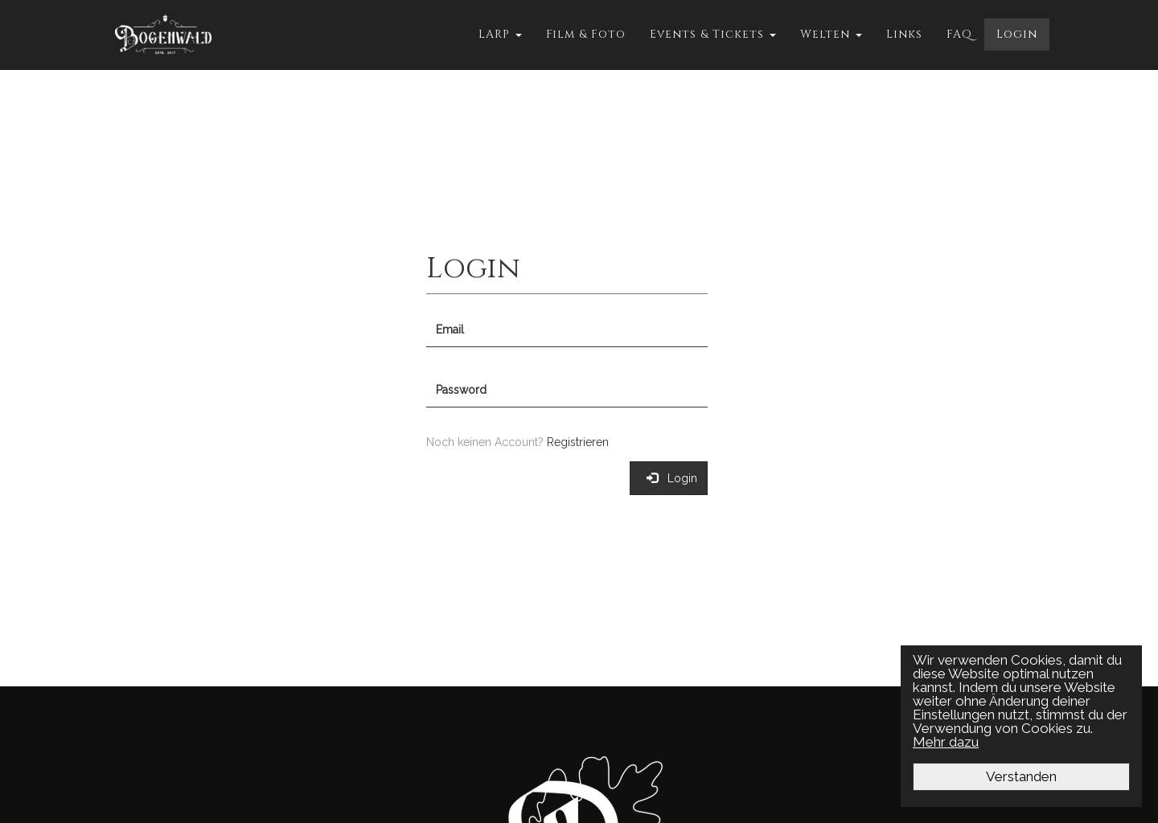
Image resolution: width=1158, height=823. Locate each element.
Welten (831, 34)
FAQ (959, 34)
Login (1016, 34)
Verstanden (1021, 776)
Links (904, 34)
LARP (500, 34)
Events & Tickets (713, 34)
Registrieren (578, 442)
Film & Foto (586, 34)
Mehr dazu (946, 742)
